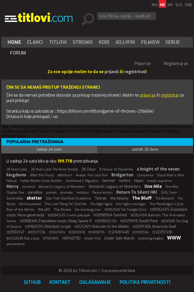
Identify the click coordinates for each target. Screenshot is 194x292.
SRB (188, 5)
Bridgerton (122, 175)
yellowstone (15, 244)
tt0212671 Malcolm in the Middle (101, 226)
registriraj (169, 95)
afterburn (64, 175)
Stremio (83, 42)
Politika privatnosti (145, 282)
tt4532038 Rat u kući (22, 238)
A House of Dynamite (116, 169)
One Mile (153, 186)
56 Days (89, 169)
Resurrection (103, 192)
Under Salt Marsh (119, 238)
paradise (35, 192)
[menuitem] (16, 42)
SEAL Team (169, 193)
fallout (11, 181)
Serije (172, 42)
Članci (35, 42)
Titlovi (58, 42)
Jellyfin (125, 42)
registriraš (134, 71)
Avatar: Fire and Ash (92, 175)
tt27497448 (118, 232)
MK (170, 5)
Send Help (14, 198)
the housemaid (30, 204)
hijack (138, 180)
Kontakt (60, 282)
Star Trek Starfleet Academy (68, 198)
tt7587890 (51, 238)
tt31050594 (140, 232)
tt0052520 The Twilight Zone (125, 210)
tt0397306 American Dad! (154, 226)
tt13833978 (77, 232)
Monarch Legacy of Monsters (62, 186)
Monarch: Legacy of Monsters (115, 186)
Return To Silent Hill (136, 192)
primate (66, 192)
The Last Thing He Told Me (65, 204)
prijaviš (112, 71)
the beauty (119, 198)
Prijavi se (143, 63)
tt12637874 (57, 232)
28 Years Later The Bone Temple (54, 169)
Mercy (12, 186)
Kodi (104, 42)
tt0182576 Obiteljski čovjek (48, 226)
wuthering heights (151, 238)
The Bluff (142, 198)
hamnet (108, 180)
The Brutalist (164, 198)
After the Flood (42, 175)
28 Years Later (16, 169)
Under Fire (92, 238)
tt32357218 (162, 232)
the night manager (131, 204)
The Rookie (62, 209)
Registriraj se (176, 63)
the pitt (44, 209)
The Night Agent (101, 204)
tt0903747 (15, 232)
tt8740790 (71, 238)
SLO (178, 5)
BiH (154, 5)
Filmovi (150, 42)
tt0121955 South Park (139, 220)
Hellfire (125, 181)
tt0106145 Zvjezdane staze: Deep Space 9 (56, 220)
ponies (51, 192)
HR (162, 5)
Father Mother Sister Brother (41, 181)
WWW (174, 238)
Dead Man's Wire (171, 175)
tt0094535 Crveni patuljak (69, 215)
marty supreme (159, 181)
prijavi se (148, 95)
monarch (28, 187)
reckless (82, 193)
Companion (145, 175)
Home (14, 42)
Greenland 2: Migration (82, 181)
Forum (18, 53)
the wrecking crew (88, 210)
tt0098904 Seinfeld (110, 215)
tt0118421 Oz (106, 221)
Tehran (101, 198)
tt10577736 (36, 232)
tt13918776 (96, 232)
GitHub (32, 282)
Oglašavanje (95, 282)
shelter (34, 198)
